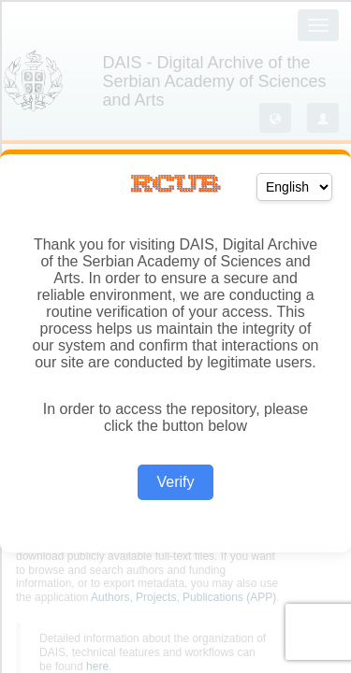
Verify (175, 482)
